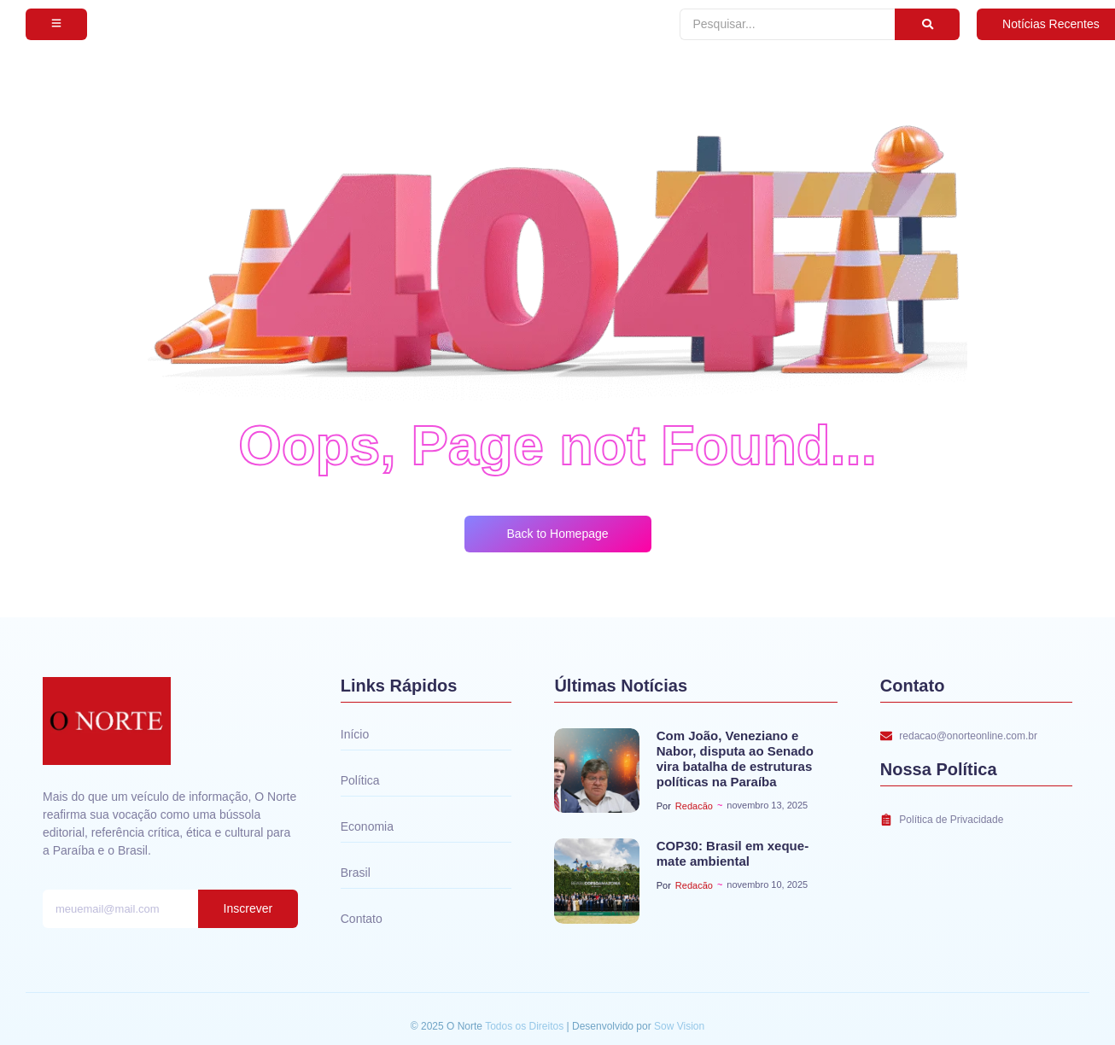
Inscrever (248, 908)
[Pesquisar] (788, 24)
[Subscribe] (56, 24)
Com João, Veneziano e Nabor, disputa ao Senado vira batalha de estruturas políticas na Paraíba (735, 758)
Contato (361, 918)
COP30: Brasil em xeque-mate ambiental (733, 853)
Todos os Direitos (525, 1026)
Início (355, 734)
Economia (367, 826)
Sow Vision (679, 1026)
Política (360, 780)
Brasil (356, 872)
